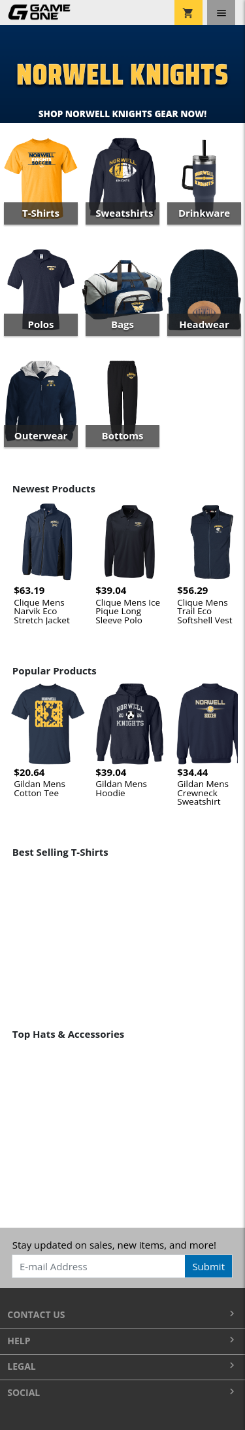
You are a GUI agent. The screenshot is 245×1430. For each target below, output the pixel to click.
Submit (208, 1266)
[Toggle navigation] (221, 12)
